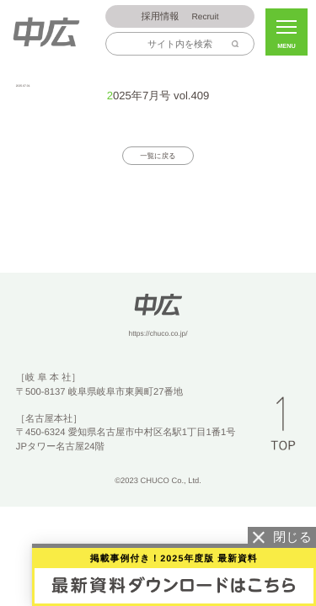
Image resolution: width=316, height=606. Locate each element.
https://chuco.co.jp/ (157, 334)
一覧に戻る (158, 156)
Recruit (180, 17)
